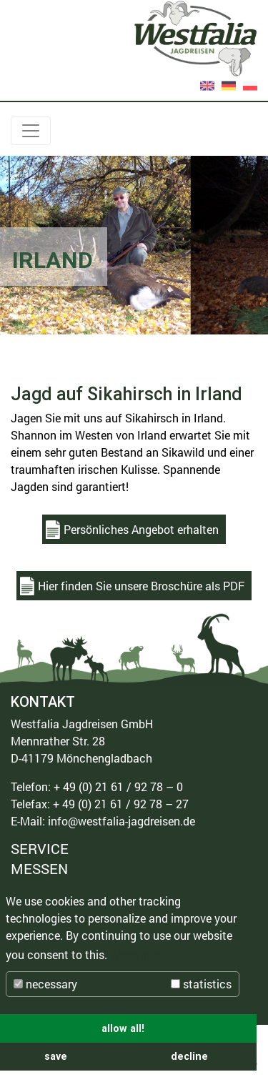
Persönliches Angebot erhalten (141, 529)
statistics (201, 983)
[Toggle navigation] (31, 130)
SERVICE (40, 849)
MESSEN (39, 868)
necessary (45, 983)
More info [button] (136, 954)
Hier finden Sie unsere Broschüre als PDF (141, 585)
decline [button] (189, 1056)
